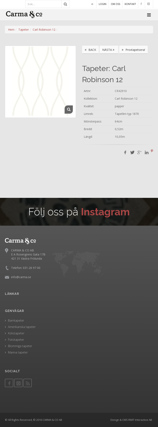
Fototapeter (16, 340)
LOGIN (102, 4)
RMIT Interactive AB (140, 420)
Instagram (105, 212)
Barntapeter (16, 320)
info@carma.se (21, 277)
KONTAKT (130, 4)
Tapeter (23, 30)
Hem (11, 30)
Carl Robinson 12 (44, 30)
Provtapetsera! (133, 50)
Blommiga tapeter (20, 346)
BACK (90, 50)
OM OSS (115, 4)
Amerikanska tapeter (22, 327)
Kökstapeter (16, 333)
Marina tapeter (18, 352)
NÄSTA (109, 50)
